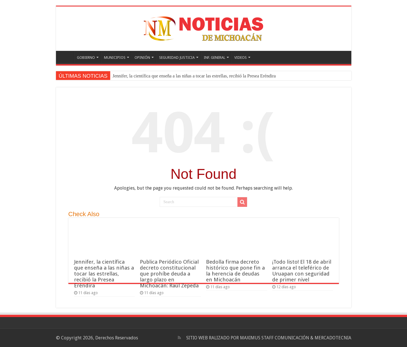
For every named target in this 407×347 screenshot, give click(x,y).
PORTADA (66, 57)
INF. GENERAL (214, 57)
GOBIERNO (86, 57)
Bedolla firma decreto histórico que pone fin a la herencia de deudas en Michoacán (235, 271)
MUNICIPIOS (114, 57)
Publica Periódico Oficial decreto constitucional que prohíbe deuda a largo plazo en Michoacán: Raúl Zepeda (169, 274)
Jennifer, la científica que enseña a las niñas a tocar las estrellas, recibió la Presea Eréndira (194, 75)
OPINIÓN (142, 57)
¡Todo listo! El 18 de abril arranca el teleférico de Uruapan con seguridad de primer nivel (301, 271)
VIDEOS (240, 57)
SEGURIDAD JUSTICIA (177, 57)
